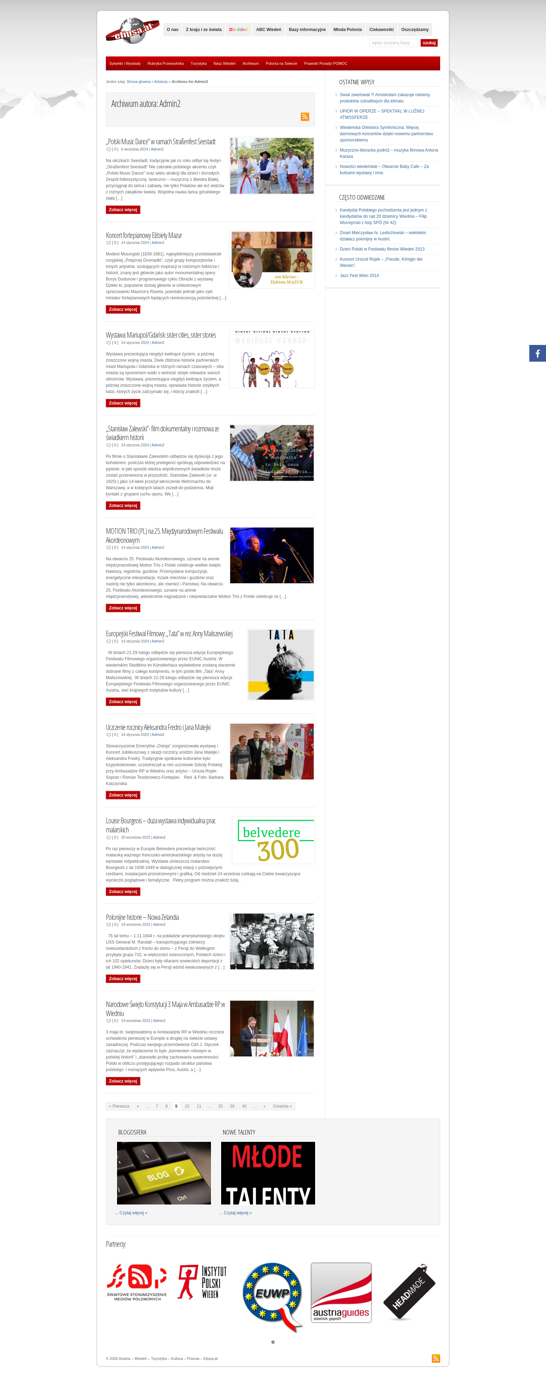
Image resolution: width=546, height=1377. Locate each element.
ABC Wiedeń (268, 29)
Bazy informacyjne (307, 29)
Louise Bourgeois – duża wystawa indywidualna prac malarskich (161, 824)
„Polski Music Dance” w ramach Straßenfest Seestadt (160, 141)
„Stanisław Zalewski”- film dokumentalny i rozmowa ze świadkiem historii (162, 433)
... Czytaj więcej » (131, 1212)
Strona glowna (138, 81)
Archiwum (251, 63)
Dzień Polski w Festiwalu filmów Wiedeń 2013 (382, 249)
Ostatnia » (282, 1106)
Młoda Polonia (348, 29)
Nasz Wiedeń (224, 63)
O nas (172, 29)
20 (220, 1106)
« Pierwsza (119, 1106)
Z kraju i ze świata (203, 29)
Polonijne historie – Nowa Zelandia (142, 917)
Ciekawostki (381, 29)
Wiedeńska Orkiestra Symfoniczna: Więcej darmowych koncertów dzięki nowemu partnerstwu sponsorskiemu (386, 134)
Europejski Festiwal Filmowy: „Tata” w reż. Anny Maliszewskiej (169, 633)
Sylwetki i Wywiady (125, 63)
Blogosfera (132, 1132)
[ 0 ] (115, 149)
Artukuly (161, 81)
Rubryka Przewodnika (166, 63)
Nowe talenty (239, 1132)
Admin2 (157, 149)
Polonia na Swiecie (281, 63)
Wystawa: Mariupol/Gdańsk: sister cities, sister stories (161, 335)
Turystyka (199, 63)
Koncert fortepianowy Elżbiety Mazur (144, 235)
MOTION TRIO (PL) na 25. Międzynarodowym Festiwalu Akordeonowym (164, 535)
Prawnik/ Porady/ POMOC (326, 63)
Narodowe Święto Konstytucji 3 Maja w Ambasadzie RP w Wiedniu (165, 1008)
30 (232, 1106)
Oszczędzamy (415, 29)
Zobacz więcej (123, 209)
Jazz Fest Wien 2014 (359, 275)
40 (244, 1106)
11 (199, 1106)
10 (187, 1106)
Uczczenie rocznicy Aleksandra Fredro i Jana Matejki (158, 727)
